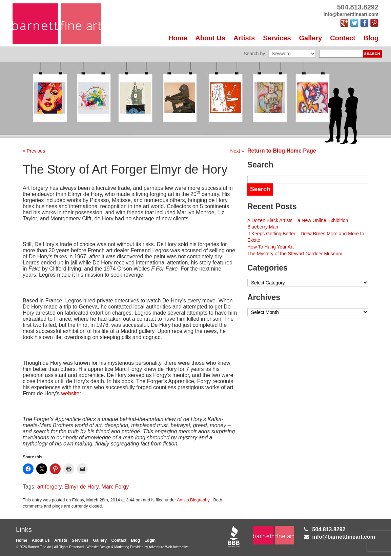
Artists (244, 38)
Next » (237, 151)
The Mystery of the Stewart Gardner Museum (294, 253)
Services (277, 38)
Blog (371, 38)
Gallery (310, 38)
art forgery (49, 487)
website (70, 393)
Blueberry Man (262, 227)
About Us (210, 38)
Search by (254, 53)
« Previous (34, 151)
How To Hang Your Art (270, 247)
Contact (342, 38)
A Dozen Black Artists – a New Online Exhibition (297, 220)
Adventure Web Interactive (169, 547)
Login (150, 540)
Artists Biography (193, 499)
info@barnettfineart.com (343, 537)
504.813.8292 (329, 529)
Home (177, 38)
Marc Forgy (115, 487)
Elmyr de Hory (81, 487)
